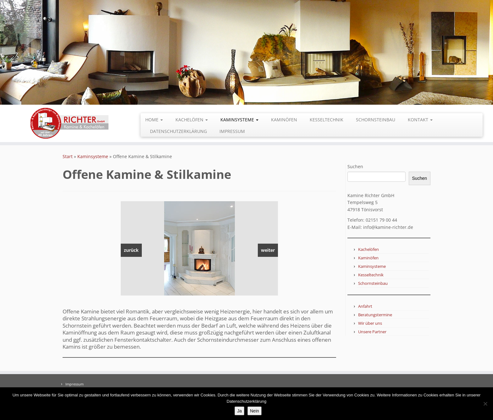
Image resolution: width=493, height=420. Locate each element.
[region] (199, 248)
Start (68, 156)
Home (154, 120)
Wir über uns (370, 323)
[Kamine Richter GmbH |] (69, 123)
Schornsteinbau (375, 120)
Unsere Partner (372, 331)
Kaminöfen (284, 120)
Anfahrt (365, 306)
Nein (254, 410)
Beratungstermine (375, 315)
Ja (239, 410)
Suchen (355, 166)
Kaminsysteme (239, 120)
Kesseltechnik (326, 120)
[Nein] (485, 404)
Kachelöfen (191, 120)
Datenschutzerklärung (178, 131)
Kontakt (420, 120)
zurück (131, 250)
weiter (268, 250)
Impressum (232, 131)
